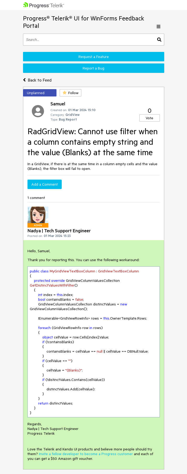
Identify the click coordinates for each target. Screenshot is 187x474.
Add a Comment (44, 184)
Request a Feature (93, 56)
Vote (149, 118)
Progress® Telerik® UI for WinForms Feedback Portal (83, 21)
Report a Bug (93, 68)
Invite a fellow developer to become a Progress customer (86, 453)
